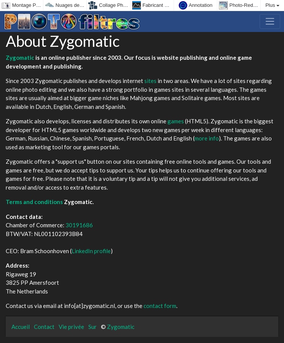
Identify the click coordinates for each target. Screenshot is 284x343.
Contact (44, 326)
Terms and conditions (34, 201)
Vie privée (71, 326)
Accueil (20, 326)
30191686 (79, 225)
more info (207, 138)
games (176, 121)
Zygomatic (20, 57)
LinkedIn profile (91, 250)
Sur (92, 326)
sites (150, 80)
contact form (160, 305)
